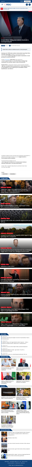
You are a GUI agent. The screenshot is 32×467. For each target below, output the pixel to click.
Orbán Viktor (5, 173)
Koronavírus (12, 173)
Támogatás (27, 1)
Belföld (2, 38)
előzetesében (7, 59)
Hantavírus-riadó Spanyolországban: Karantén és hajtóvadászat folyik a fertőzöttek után (15, 9)
